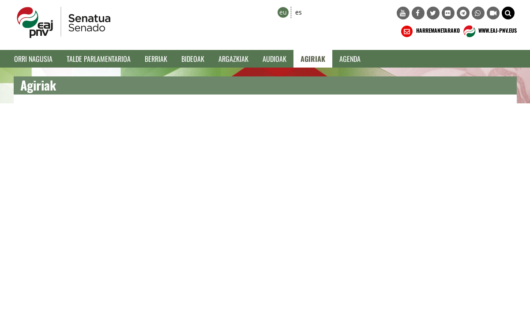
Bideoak (192, 58)
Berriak (156, 58)
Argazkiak (233, 58)
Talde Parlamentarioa (99, 58)
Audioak (274, 58)
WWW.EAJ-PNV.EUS (489, 31)
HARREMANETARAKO (429, 31)
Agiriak (313, 58)
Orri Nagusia (33, 58)
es (298, 12)
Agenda (350, 58)
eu (283, 12)
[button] (508, 13)
